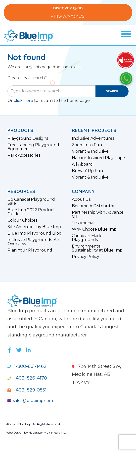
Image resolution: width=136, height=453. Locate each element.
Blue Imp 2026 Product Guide (31, 212)
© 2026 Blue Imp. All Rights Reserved (33, 424)
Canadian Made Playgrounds (87, 238)
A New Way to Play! (68, 12)
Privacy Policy (85, 257)
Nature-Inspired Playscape (98, 158)
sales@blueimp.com (30, 400)
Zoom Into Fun (87, 145)
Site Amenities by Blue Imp (34, 227)
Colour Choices (22, 220)
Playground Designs (27, 138)
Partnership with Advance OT (98, 214)
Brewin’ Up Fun (87, 171)
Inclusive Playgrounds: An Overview (33, 242)
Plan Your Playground (29, 250)
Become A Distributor (93, 206)
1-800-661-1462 (26, 366)
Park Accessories (23, 155)
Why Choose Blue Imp (94, 229)
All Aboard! (82, 164)
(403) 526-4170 (27, 378)
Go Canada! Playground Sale (31, 201)
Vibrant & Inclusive (90, 151)
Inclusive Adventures (93, 138)
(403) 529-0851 (26, 390)
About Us (81, 199)
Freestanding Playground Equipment (33, 147)
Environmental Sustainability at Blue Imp (97, 248)
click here (23, 100)
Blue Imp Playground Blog (34, 233)
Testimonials (84, 223)
